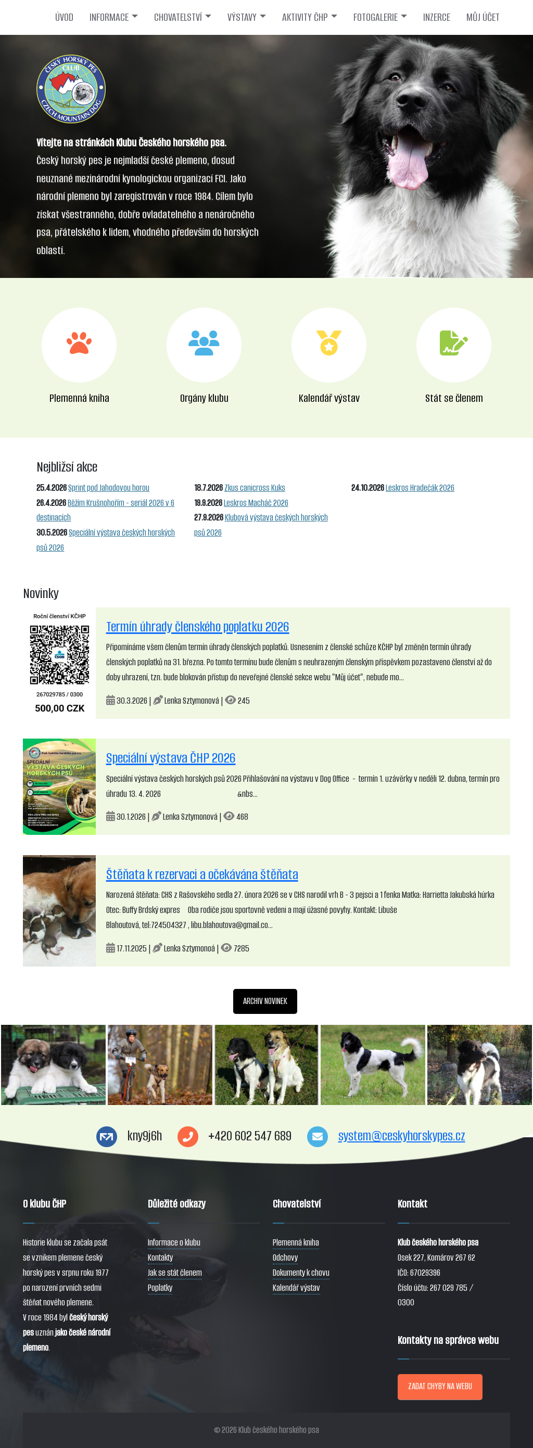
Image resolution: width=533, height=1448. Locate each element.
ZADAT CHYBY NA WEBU (440, 1386)
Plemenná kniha (296, 1243)
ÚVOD (64, 17)
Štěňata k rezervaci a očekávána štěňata (202, 874)
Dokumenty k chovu (301, 1273)
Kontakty (160, 1258)
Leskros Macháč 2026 (256, 503)
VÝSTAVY (242, 17)
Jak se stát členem (175, 1273)
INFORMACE (109, 17)
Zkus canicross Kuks (254, 488)
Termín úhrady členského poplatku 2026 (197, 626)
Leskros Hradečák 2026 (420, 488)
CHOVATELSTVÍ (178, 17)
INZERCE (436, 17)
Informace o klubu (174, 1243)
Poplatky (160, 1288)
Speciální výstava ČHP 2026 (171, 757)
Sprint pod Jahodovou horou (108, 488)
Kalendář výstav (296, 1288)
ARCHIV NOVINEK (265, 1001)
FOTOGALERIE (375, 17)
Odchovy (285, 1258)
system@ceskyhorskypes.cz (401, 1136)
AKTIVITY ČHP (305, 17)
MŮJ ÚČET (483, 17)
